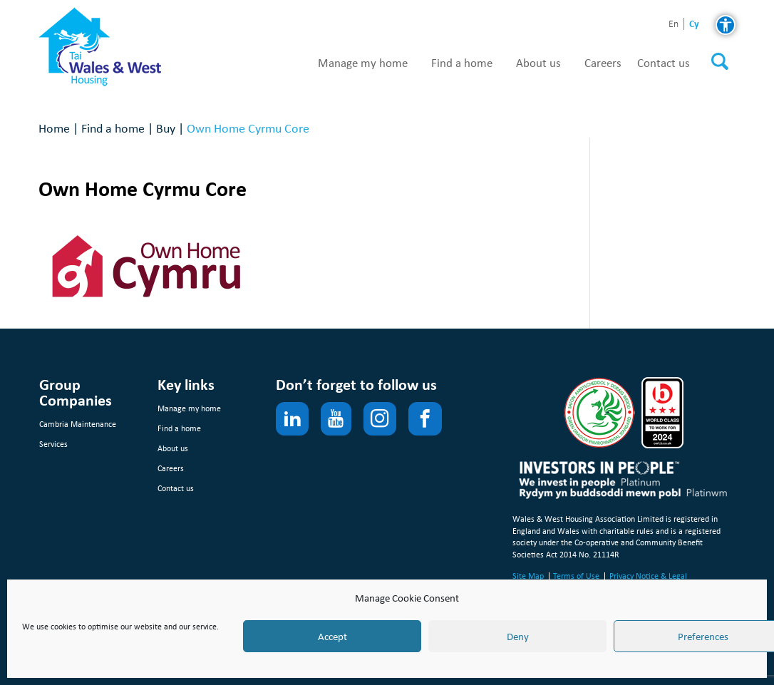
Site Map (528, 576)
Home (54, 128)
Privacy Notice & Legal (648, 576)
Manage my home (363, 63)
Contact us (663, 63)
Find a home (461, 63)
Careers (602, 63)
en (673, 24)
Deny (518, 636)
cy (694, 24)
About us (538, 63)
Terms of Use (576, 576)
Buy (165, 128)
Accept (332, 636)
